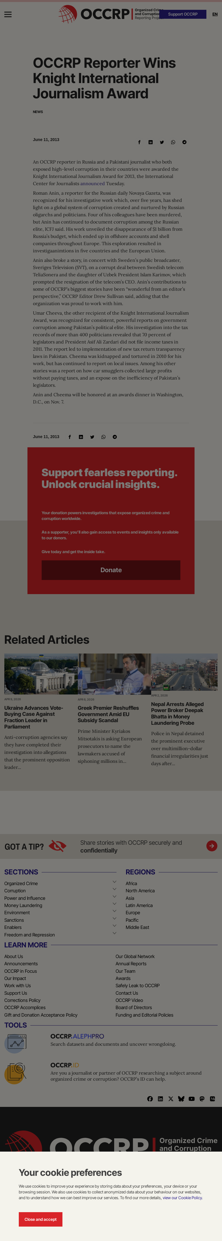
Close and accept (41, 1219)
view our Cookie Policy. (183, 1197)
